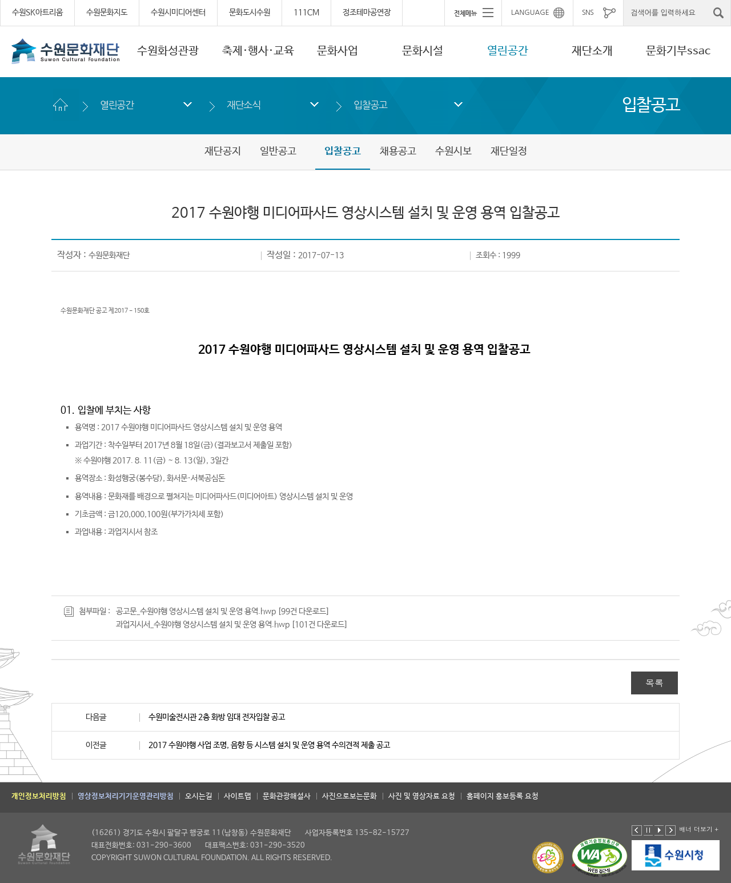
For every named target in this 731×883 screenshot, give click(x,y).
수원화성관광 (168, 51)
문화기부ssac (678, 51)
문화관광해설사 (287, 796)
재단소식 (243, 105)
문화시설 (422, 51)
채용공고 (398, 151)
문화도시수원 (249, 12)
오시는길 (198, 796)
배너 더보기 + (698, 829)
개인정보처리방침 (38, 796)
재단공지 (222, 151)
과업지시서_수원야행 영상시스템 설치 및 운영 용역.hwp (203, 624)
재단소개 (592, 51)
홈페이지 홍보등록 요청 (503, 796)
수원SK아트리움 (37, 12)
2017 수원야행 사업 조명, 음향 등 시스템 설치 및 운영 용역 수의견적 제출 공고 (269, 745)
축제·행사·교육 (258, 51)
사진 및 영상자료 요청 (421, 796)
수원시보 (453, 151)
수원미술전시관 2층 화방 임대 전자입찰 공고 (216, 717)
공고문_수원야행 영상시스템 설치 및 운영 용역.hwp (196, 611)
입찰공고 (370, 105)
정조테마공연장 (367, 12)
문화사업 (337, 51)
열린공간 (507, 51)
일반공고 (278, 151)
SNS (587, 12)
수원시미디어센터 (178, 12)
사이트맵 (237, 796)
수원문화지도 (106, 12)
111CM (306, 12)
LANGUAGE (530, 12)
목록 (654, 682)
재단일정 (509, 151)
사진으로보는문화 (349, 796)
